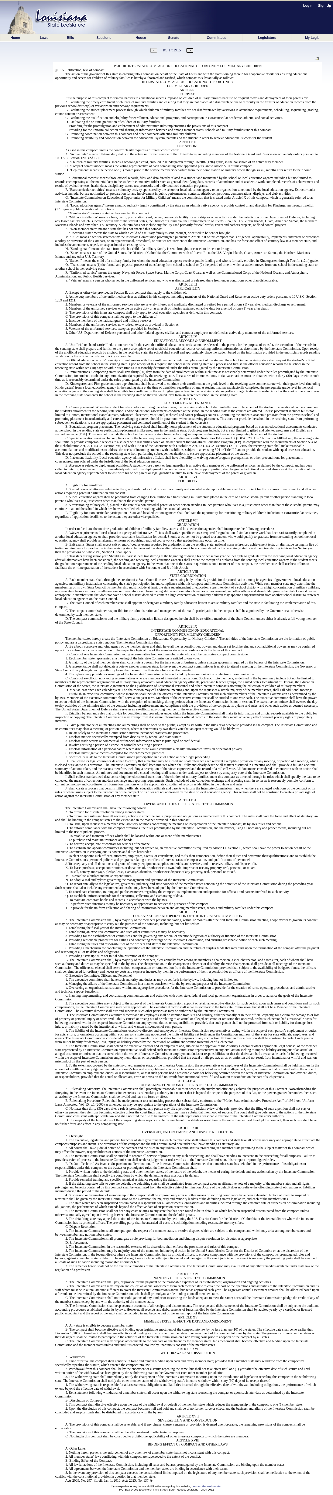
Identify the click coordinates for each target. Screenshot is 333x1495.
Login (308, 5)
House (141, 38)
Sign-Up (324, 5)
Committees (216, 38)
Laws (44, 38)
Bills (70, 38)
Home (15, 38)
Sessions (103, 38)
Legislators (267, 38)
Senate (173, 38)
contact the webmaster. (207, 1486)
